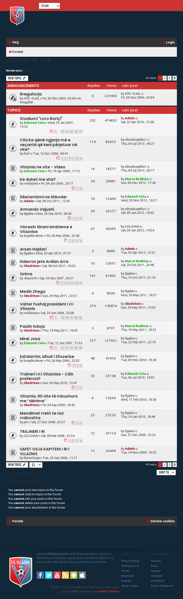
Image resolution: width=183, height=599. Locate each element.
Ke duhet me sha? (38, 179)
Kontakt (126, 580)
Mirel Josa (30, 338)
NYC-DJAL (31, 98)
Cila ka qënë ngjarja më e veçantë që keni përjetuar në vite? (48, 144)
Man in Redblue (137, 179)
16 (76, 131)
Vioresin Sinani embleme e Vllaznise (46, 229)
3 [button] (169, 78)
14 (67, 131)
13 (63, 131)
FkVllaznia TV (130, 566)
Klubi (154, 566)
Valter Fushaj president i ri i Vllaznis (46, 306)
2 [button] (164, 78)
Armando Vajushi (37, 209)
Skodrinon (31, 266)
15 (72, 131)
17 (80, 131)
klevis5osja (32, 458)
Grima (26, 274)
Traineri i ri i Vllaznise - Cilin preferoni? (46, 376)
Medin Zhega (32, 291)
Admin (130, 118)
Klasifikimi (157, 580)
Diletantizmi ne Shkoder (43, 197)
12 (62, 348)
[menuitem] (13, 42)
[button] (174, 78)
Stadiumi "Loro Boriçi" (41, 118)
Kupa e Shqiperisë (162, 585)
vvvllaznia (31, 183)
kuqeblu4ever (34, 235)
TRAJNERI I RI (32, 431)
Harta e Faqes (129, 585)
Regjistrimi (127, 575)
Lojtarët (156, 571)
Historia (156, 561)
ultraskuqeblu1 (135, 139)
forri (27, 153)
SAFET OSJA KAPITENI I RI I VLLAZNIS (44, 451)
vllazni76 (30, 278)
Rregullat (26, 102)
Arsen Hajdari (33, 249)
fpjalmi (28, 213)
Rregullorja (31, 94)
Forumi (125, 571)
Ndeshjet (156, 575)
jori (26, 422)
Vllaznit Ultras (130, 561)
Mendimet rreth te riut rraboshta (42, 416)
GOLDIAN (30, 70)
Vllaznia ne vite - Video (42, 167)
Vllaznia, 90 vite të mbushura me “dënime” (49, 398)
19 (80, 317)
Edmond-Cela (34, 122)
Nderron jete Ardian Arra (44, 261)
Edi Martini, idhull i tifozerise (47, 356)
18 (76, 317)
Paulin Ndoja (32, 326)
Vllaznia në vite (28, 60)
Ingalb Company (108, 591)
